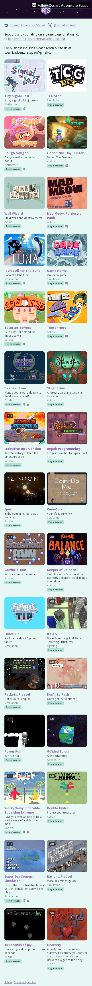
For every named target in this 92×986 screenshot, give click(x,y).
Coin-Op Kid (56, 509)
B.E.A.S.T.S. (55, 634)
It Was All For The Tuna (22, 271)
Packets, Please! (17, 694)
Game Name (57, 271)
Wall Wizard (13, 213)
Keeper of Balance (61, 570)
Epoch (9, 509)
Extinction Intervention (22, 449)
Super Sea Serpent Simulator (19, 878)
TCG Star (54, 96)
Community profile (25, 982)
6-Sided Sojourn (59, 751)
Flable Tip (12, 634)
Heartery (54, 945)
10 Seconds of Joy (18, 945)
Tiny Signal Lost (16, 96)
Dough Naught (16, 153)
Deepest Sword (16, 388)
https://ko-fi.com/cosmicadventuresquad (36, 39)
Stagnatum (56, 388)
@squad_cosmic (64, 25)
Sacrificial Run (15, 570)
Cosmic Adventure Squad (27, 25)
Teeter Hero (56, 327)
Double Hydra (57, 808)
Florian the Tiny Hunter (65, 153)
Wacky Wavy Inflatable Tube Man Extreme (22, 810)
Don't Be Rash (58, 694)
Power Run (12, 751)
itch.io (8, 982)
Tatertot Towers (17, 327)
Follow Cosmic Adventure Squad (60, 5)
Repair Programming (63, 449)
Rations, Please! (59, 876)
